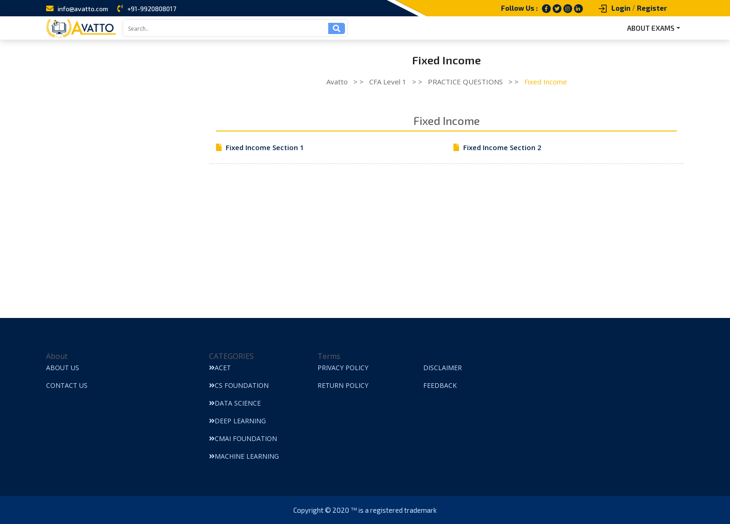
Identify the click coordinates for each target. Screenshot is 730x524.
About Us (62, 367)
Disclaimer (442, 367)
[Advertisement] (446, 252)
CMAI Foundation (243, 438)
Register (652, 8)
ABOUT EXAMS (651, 28)
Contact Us (67, 385)
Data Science (235, 403)
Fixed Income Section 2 (502, 147)
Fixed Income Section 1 (265, 147)
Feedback (440, 385)
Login (620, 8)
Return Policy (343, 385)
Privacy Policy (343, 367)
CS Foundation (239, 385)
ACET (220, 367)
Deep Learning (237, 420)
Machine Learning (244, 456)
